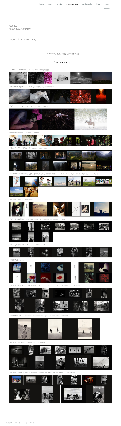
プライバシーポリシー (17, 423)
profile (59, 4)
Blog (98, 4)
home (41, 4)
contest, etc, (87, 4)
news (50, 4)
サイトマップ (30, 423)
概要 (7, 423)
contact (107, 9)
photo (107, 4)
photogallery (72, 4)
